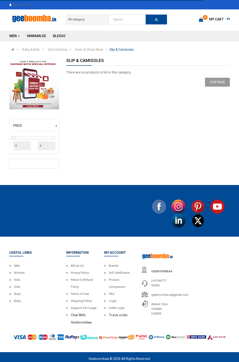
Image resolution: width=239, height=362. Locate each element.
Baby (17, 301)
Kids (17, 279)
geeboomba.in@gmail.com (169, 295)
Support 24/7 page (83, 308)
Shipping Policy (81, 301)
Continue (217, 82)
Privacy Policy (80, 272)
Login (113, 301)
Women (19, 272)
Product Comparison (117, 283)
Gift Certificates (119, 272)
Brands (113, 265)
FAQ (111, 294)
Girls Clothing (57, 49)
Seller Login (117, 308)
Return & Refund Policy (82, 283)
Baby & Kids (31, 49)
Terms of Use (80, 294)
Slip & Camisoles (122, 49)
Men (17, 265)
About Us (77, 265)
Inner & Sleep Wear (89, 49)
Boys (17, 294)
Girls (17, 287)
